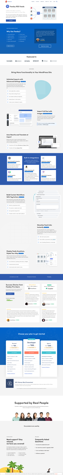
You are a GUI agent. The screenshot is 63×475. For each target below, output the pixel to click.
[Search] (56, 1)
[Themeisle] (8, 1)
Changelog (49, 276)
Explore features (10, 45)
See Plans (10, 20)
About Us (47, 1)
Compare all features (11, 373)
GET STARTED (14, 352)
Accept (56, 473)
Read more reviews (45, 46)
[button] (34, 1)
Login (54, 1)
